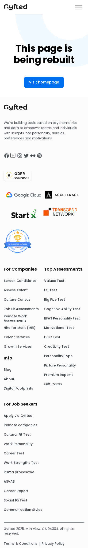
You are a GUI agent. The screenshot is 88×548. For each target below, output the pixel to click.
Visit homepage (44, 82)
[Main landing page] (18, 7)
